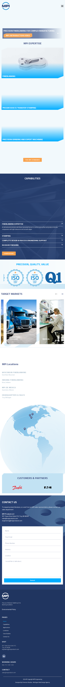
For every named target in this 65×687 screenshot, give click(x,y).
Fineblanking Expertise (12, 224)
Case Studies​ (7, 633)
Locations (6, 630)
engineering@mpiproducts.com (12, 521)
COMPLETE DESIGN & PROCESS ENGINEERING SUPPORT (24, 240)
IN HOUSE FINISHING (10, 245)
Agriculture (9, 339)
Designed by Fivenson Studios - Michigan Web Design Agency (32, 682)
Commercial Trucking (42, 338)
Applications (6, 627)
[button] (62, 6)
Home (4, 621)
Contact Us (6, 636)
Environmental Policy (9, 609)
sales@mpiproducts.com (10, 518)
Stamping (6, 236)
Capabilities (6, 624)
